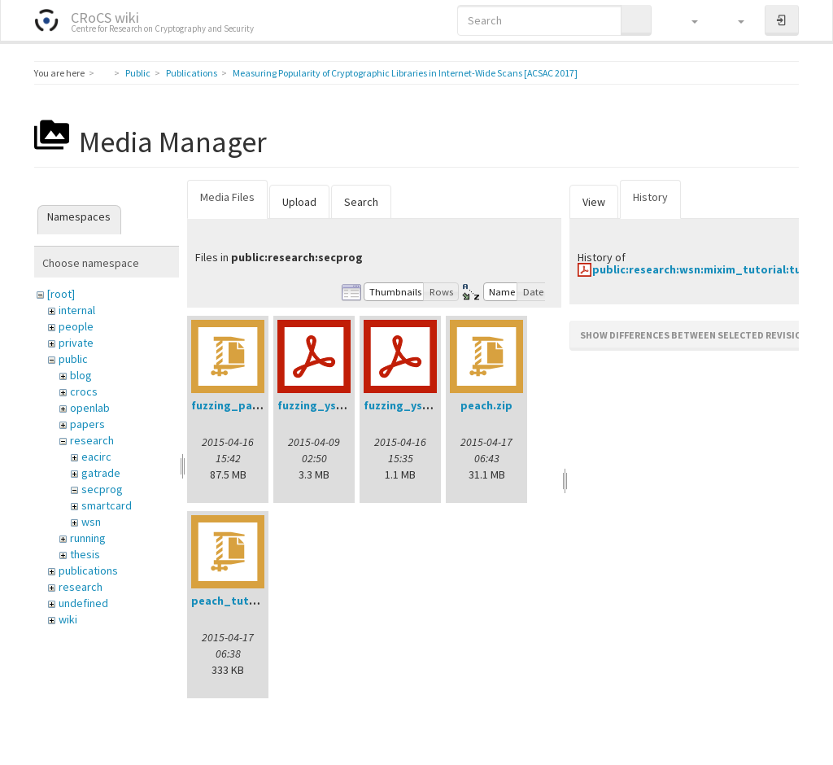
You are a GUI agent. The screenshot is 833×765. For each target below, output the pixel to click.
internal (77, 310)
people (76, 326)
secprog (102, 489)
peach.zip (486, 405)
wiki (68, 619)
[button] (687, 20)
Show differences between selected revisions (697, 335)
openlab (90, 407)
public (73, 359)
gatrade (100, 473)
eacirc (96, 456)
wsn (91, 521)
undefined (83, 603)
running (88, 538)
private (76, 342)
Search (361, 202)
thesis (85, 554)
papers (87, 424)
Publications (191, 73)
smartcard (106, 505)
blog (81, 375)
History (650, 197)
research (92, 440)
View (593, 202)
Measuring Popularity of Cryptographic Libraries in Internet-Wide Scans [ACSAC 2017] (405, 73)
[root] (61, 293)
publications (88, 570)
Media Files (227, 197)
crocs (84, 391)
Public (137, 73)
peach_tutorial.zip (242, 600)
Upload (299, 202)
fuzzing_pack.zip (237, 405)
